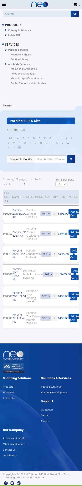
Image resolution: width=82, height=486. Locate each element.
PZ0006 (7, 318)
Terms (44, 415)
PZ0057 (7, 234)
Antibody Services (19, 64)
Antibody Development (54, 392)
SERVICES (12, 44)
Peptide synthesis (21, 54)
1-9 (10, 138)
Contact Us (9, 449)
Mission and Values (14, 444)
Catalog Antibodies (19, 30)
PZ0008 (7, 296)
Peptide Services (18, 49)
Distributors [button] (10, 455)
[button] (6, 30)
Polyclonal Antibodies (23, 73)
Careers (45, 421)
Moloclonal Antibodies (24, 69)
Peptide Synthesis (51, 386)
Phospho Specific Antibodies (27, 78)
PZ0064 (7, 213)
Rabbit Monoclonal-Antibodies (28, 83)
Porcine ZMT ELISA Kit (17, 274)
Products (8, 386)
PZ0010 (7, 254)
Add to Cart (74, 213)
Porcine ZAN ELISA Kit (18, 254)
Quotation (47, 409)
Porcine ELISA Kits (21, 159)
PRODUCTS (13, 25)
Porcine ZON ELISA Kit (19, 213)
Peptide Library (19, 59)
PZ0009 (7, 274)
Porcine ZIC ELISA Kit (18, 318)
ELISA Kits (14, 35)
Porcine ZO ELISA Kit (19, 233)
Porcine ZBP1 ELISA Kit (19, 296)
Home (7, 105)
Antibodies (9, 398)
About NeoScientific (14, 438)
